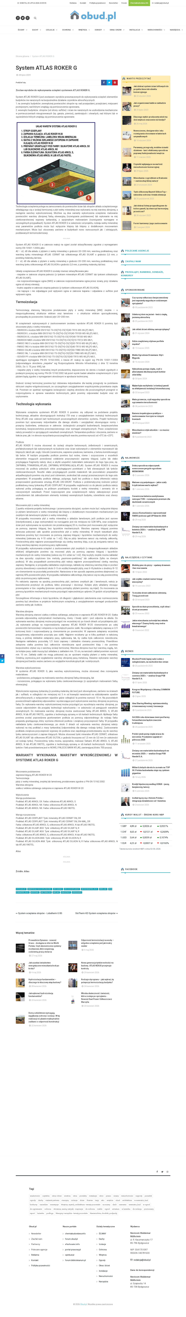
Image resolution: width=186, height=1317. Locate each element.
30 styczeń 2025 (143, 215)
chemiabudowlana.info (75, 1233)
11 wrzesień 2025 (143, 744)
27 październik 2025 (144, 760)
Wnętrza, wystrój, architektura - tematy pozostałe (80, 1205)
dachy (40, 1200)
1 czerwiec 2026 (142, 489)
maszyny (65, 1200)
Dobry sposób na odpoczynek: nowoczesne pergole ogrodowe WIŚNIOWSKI (146, 468)
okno (101, 1196)
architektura (127, 1200)
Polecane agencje (135, 251)
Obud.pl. (83, 1304)
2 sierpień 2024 (143, 227)
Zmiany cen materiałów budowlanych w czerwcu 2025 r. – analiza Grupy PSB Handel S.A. (150, 676)
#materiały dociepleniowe (40, 889)
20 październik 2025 (145, 199)
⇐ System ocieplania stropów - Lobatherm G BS (39, 913)
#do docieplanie (71, 889)
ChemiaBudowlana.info (139, 3)
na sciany (106, 1205)
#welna (103, 889)
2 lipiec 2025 (140, 696)
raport (32, 1213)
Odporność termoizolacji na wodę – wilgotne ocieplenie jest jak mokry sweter (97, 943)
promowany (149, 1209)
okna (75, 1196)
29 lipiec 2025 (142, 171)
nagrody (139, 1196)
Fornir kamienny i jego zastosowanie (150, 223)
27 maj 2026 (36, 956)
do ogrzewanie (36, 1209)
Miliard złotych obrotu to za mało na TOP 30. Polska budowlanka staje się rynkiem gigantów (151, 770)
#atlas (56, 892)
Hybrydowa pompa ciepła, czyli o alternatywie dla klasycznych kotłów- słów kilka (149, 372)
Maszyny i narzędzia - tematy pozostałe (72, 1213)
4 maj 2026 (89, 950)
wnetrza (67, 1196)
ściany (116, 1196)
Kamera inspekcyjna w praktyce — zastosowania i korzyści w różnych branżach (148, 416)
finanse (90, 1200)
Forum (124, 3)
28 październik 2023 (144, 406)
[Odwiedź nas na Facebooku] (18, 18)
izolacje (74, 1200)
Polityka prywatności (97, 3)
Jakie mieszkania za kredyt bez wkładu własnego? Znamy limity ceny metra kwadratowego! (150, 623)
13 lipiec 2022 (141, 572)
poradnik (148, 1196)
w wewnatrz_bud (141, 1200)
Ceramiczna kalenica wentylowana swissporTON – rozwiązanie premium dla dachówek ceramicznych (151, 499)
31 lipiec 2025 (141, 682)
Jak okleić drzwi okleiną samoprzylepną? (151, 329)
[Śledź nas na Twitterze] (23, 18)
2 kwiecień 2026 (142, 805)
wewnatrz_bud (135, 1205)
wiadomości (35, 1196)
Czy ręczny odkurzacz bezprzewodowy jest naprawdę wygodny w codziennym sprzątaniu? (150, 301)
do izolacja (137, 1209)
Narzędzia (103, 1281)
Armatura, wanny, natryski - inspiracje (68, 1209)
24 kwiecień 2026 (91, 986)
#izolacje (21, 889)
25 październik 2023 (144, 321)
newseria (122, 1205)
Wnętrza (103, 1255)
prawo (108, 1196)
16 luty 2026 (140, 777)
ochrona (47, 1209)
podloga (49, 1213)
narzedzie (44, 1205)
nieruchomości (127, 1196)
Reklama (73, 3)
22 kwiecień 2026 (39, 1025)
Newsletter (113, 3)
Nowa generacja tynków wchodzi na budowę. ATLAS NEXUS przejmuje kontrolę (97, 966)
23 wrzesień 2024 (144, 185)
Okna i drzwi (104, 1265)
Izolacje (102, 1244)
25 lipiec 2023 (142, 110)
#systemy (35, 892)
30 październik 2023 (144, 307)
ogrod (107, 1209)
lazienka (40, 1213)
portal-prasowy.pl (73, 1249)
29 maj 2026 (140, 520)
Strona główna (22, 56)
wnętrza (110, 1200)
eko (102, 1200)
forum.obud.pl (71, 1239)
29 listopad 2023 (142, 423)
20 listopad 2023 (142, 392)
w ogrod (146, 1205)
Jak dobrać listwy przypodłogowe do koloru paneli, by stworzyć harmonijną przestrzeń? (151, 209)
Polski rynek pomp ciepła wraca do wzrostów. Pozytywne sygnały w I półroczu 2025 (148, 737)
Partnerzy (35, 1244)
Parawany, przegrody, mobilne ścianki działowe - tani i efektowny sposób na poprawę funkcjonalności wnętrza (151, 150)
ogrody (33, 1200)
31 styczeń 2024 (142, 333)
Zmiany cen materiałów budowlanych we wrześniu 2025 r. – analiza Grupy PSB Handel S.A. (150, 754)
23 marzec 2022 (142, 613)
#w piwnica (46, 892)
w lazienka (126, 1209)
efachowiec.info (72, 1244)
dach (115, 1205)
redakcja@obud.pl (160, 3)
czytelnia (45, 1196)
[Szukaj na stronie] (35, 18)
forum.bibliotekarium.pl (75, 1260)
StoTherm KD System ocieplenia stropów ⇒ (96, 913)
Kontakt (83, 3)
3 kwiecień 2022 (142, 630)
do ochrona (90, 1209)
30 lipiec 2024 (141, 378)
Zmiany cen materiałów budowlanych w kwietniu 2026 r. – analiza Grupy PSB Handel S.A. (150, 530)
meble (99, 1209)
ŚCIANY (102, 1233)
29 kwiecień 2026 (91, 972)
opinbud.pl (69, 1255)
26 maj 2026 (141, 124)
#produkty (76, 892)
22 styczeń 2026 (143, 96)
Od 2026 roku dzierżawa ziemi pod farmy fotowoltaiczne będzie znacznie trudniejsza (151, 720)
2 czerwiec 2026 (142, 475)
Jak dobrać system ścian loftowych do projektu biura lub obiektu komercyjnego (151, 89)
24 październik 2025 (144, 727)
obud (118, 1200)
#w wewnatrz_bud (89, 889)
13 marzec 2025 (142, 348)
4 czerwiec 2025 (142, 791)
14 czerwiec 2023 (142, 586)
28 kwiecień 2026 (39, 986)
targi (97, 1200)
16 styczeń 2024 (142, 362)
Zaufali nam (131, 261)
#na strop (65, 892)
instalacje (93, 1196)
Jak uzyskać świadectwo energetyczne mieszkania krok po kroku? (44, 966)
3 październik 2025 (143, 710)
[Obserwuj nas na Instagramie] (27, 18)
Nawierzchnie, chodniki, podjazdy (103, 1213)
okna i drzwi (57, 1196)
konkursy (33, 1205)
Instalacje (103, 1271)
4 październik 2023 (143, 437)
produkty (83, 1196)
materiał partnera (52, 1200)
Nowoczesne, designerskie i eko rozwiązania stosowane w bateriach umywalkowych (150, 134)
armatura (115, 1209)
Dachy (101, 1239)
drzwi (82, 1200)
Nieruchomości (106, 1276)
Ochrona (103, 1249)
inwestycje (54, 1205)
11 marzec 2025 (143, 157)
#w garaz (58, 889)
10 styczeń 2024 (143, 140)
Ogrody (102, 1260)
